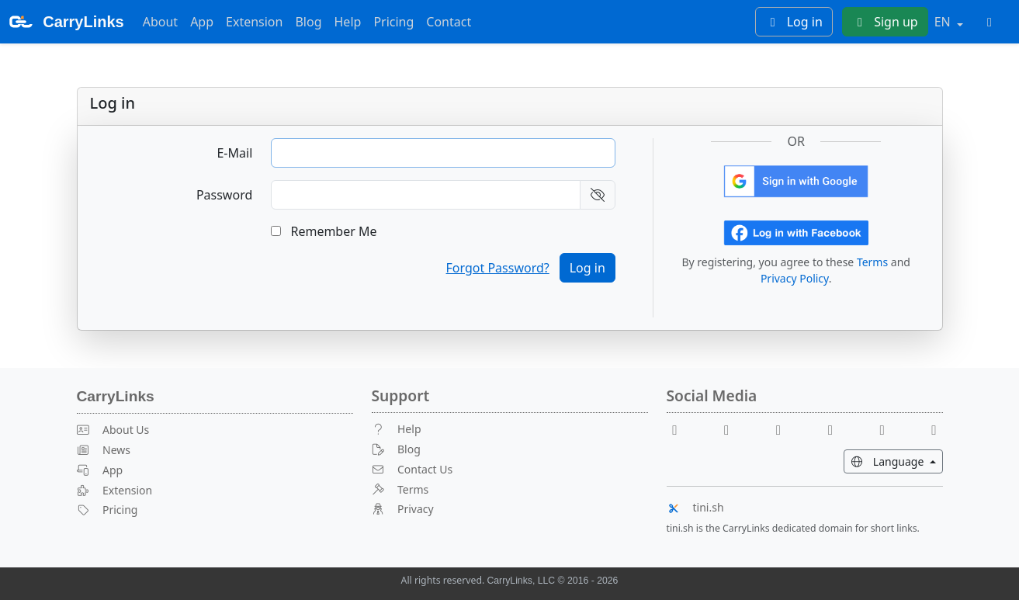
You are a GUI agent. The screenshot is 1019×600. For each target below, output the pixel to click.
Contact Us (412, 469)
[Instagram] (888, 429)
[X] (836, 429)
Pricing (393, 21)
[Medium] (934, 429)
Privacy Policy (795, 278)
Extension (254, 21)
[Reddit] (784, 429)
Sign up (885, 21)
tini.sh (695, 507)
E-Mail (234, 152)
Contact (448, 21)
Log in (794, 21)
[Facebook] (681, 429)
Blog (308, 21)
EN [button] (944, 21)
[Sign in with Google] (796, 180)
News (103, 449)
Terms (872, 262)
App (201, 21)
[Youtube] (732, 429)
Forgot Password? (497, 267)
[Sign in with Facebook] (796, 231)
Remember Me (323, 231)
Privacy (403, 508)
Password (224, 194)
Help (348, 21)
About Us (113, 429)
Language (897, 461)
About (160, 21)
